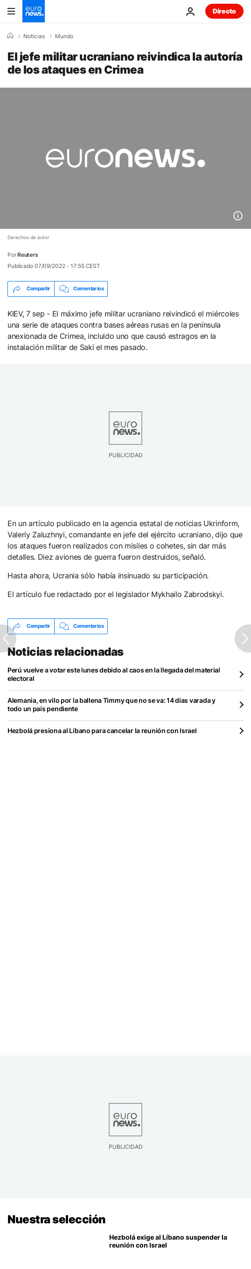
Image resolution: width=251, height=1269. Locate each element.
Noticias (34, 36)
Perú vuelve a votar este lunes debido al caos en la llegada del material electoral (113, 674)
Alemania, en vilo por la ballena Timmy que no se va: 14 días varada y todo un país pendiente (111, 704)
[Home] (10, 36)
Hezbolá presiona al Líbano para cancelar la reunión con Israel (102, 730)
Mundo (64, 36)
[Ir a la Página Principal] (33, 11)
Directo (224, 11)
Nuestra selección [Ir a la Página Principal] (56, 1219)
